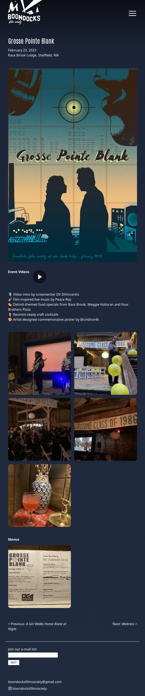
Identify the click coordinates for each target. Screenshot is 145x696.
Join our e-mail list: (22, 649)
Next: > (125, 624)
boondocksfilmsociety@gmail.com (35, 681)
